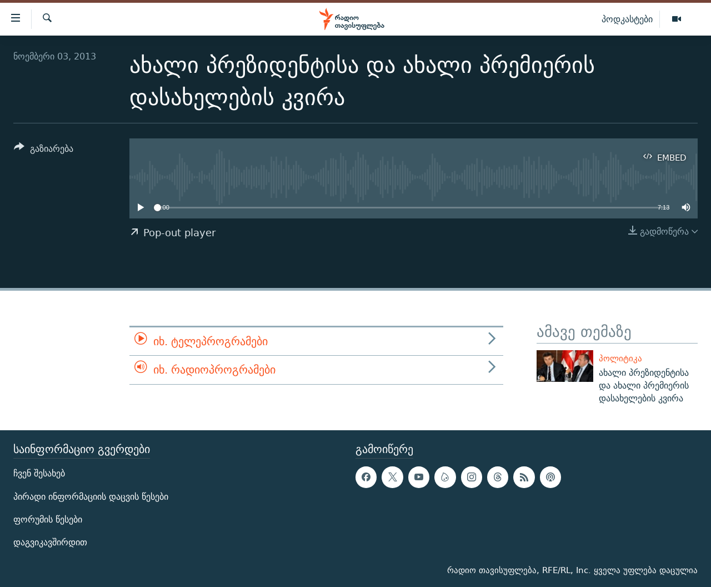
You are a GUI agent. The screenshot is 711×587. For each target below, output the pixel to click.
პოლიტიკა (620, 358)
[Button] (43, 150)
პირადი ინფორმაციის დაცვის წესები (90, 497)
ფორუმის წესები (47, 519)
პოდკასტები (627, 19)
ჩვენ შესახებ (39, 474)
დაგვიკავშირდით (50, 542)
